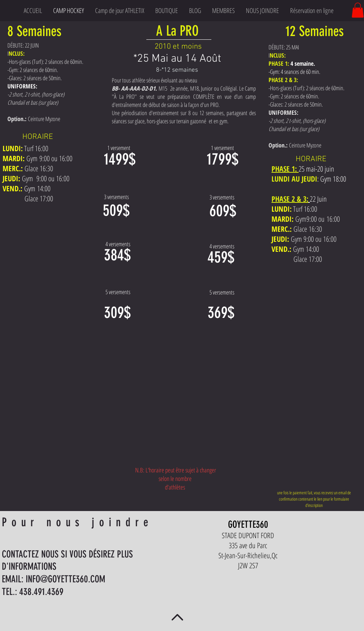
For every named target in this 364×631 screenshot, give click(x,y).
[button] (357, 10)
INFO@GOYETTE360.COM (65, 579)
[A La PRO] (177, 31)
